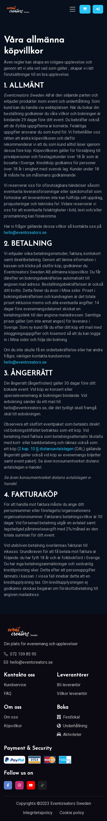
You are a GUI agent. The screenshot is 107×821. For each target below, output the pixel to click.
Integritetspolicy (37, 812)
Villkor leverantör (72, 693)
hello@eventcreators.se (25, 232)
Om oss (11, 717)
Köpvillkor (13, 725)
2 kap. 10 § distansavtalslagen (46, 448)
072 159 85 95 (20, 654)
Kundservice (15, 684)
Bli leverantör (69, 684)
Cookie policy (72, 812)
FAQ (7, 693)
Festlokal (68, 717)
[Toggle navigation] (72, 9)
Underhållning (72, 725)
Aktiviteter (69, 734)
